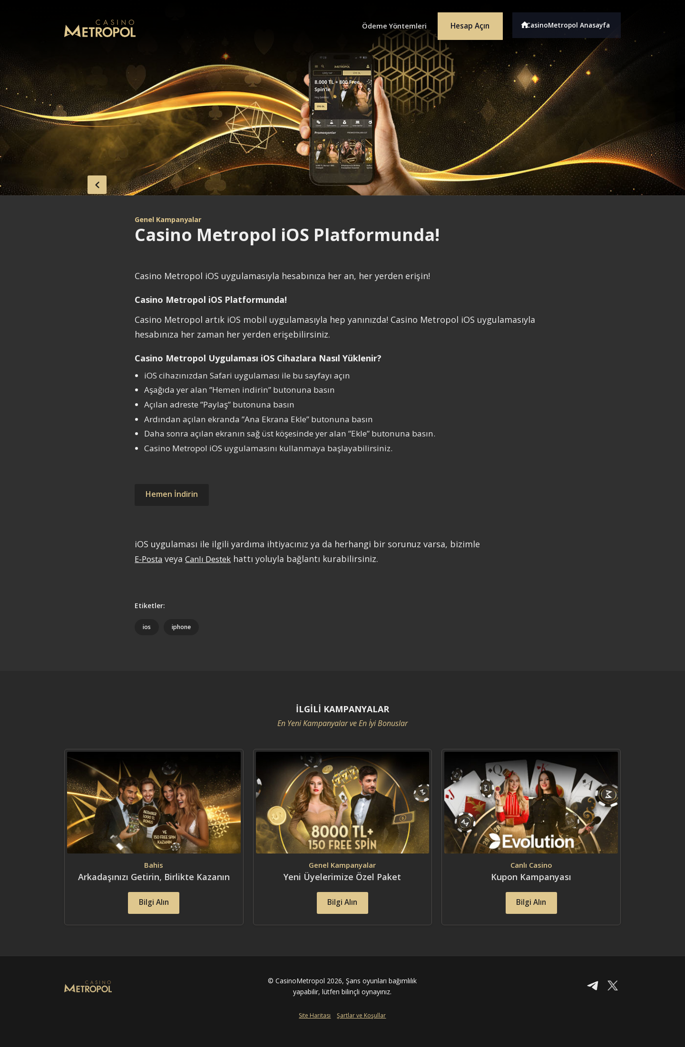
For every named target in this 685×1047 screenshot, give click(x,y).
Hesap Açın (463, 23)
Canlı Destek (213, 558)
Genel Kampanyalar (172, 219)
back (83, 182)
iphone (182, 627)
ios (147, 627)
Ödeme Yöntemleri (380, 23)
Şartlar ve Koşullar (361, 1031)
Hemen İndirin (175, 495)
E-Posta (150, 558)
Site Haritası (315, 1031)
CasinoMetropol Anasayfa (571, 23)
